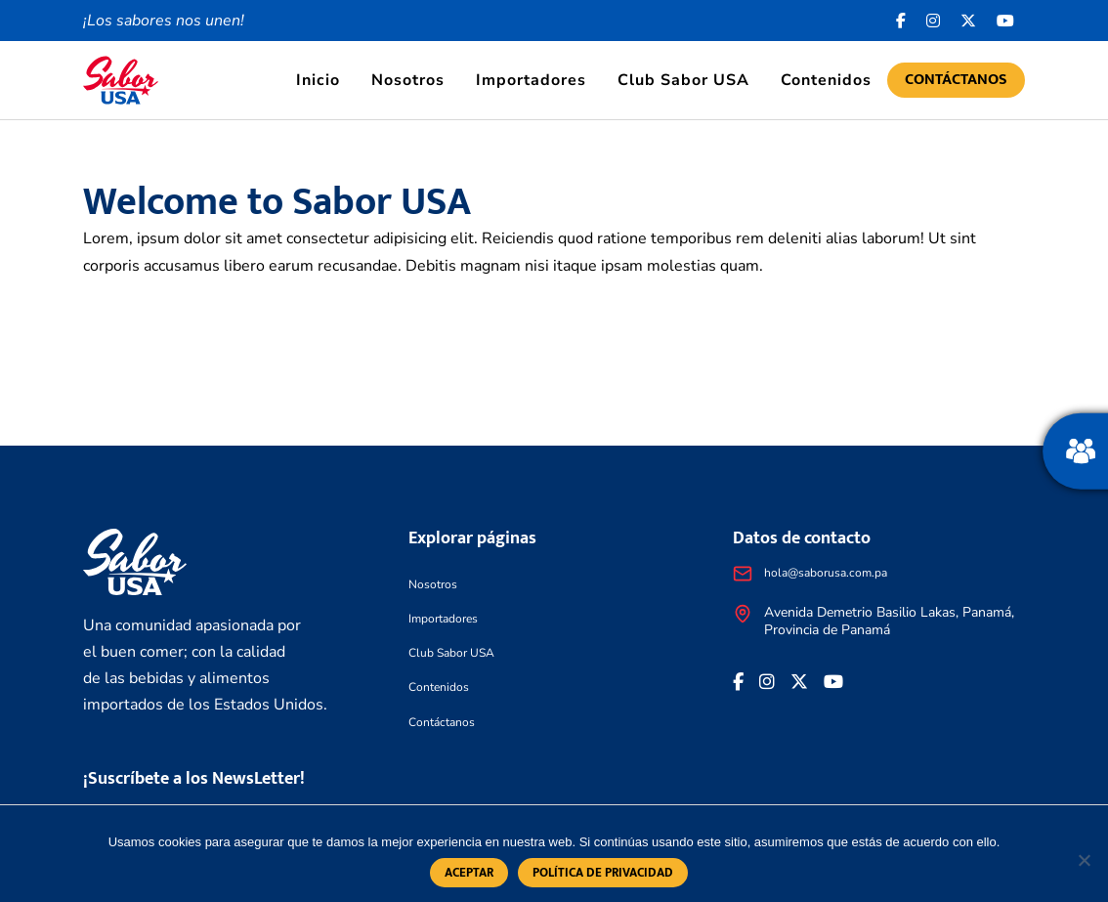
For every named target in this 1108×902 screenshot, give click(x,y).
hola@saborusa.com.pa (825, 572)
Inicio (318, 80)
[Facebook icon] (901, 20)
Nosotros (408, 80)
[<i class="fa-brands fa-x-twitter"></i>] (969, 20)
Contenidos (826, 80)
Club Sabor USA (683, 80)
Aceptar (469, 872)
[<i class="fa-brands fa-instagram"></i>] (933, 20)
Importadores (531, 80)
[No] (1083, 860)
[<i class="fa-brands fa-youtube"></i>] (1006, 20)
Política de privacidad (603, 872)
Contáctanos (956, 79)
